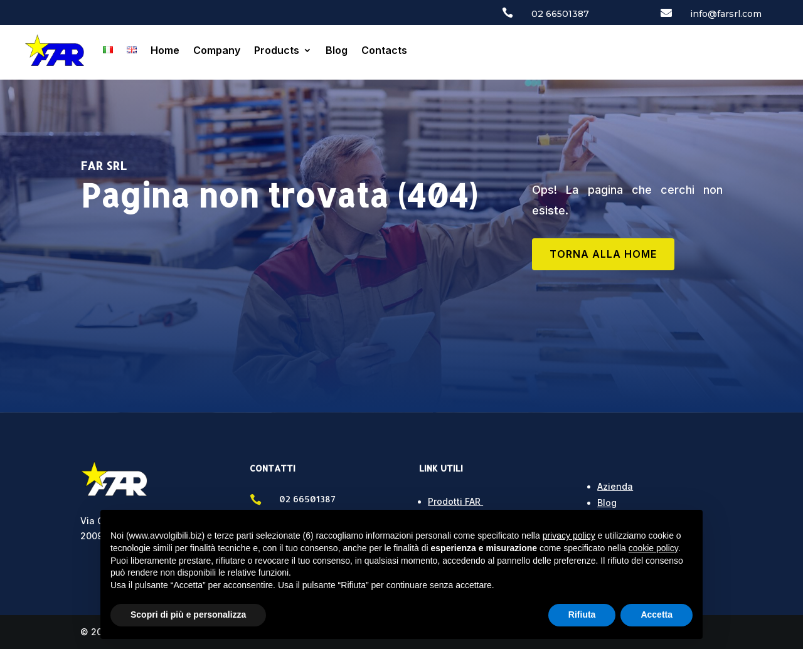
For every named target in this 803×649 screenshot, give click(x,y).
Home (165, 50)
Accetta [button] (657, 614)
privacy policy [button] (569, 535)
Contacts (384, 50)
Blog (337, 50)
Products (276, 50)
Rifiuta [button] (582, 614)
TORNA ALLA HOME (603, 254)
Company (216, 50)
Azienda (615, 486)
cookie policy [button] (653, 548)
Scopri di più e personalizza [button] (188, 614)
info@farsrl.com (726, 13)
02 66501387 (560, 13)
